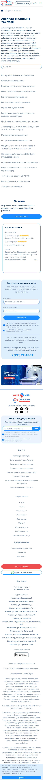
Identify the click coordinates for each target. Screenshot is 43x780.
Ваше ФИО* (7, 298)
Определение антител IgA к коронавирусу (20, 162)
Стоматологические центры (21, 464)
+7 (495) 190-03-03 (21, 355)
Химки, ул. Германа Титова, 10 (21, 615)
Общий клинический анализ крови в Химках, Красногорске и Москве (18, 147)
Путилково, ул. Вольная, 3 (21, 631)
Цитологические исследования (15, 181)
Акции (21, 506)
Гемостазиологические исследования (18, 91)
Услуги (21, 450)
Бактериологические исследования (17, 75)
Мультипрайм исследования (14, 135)
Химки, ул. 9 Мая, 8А (21, 618)
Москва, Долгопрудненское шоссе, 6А (21, 634)
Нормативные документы (21, 548)
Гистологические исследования (15, 102)
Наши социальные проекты (21, 487)
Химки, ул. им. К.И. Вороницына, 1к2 (21, 611)
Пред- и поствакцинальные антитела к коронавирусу (19, 169)
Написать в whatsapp (21, 572)
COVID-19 (21, 523)
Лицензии (21, 552)
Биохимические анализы (12, 80)
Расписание (21, 515)
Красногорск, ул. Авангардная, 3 (21, 641)
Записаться (21, 317)
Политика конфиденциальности (21, 663)
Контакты (21, 581)
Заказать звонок (21, 566)
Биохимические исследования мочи (18, 86)
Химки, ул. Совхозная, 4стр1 (21, 601)
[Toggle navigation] (40, 3)
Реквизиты (21, 556)
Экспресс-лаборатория (11, 186)
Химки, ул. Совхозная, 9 (21, 598)
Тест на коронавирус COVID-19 (15, 176)
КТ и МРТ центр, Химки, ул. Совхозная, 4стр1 (21, 638)
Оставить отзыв (21, 216)
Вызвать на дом (23, 3)
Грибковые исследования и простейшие (19, 121)
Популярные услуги (21, 456)
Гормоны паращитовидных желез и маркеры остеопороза (17, 114)
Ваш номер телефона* (10, 307)
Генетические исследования (14, 97)
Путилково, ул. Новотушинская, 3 (21, 627)
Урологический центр (21, 476)
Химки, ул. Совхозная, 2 (21, 605)
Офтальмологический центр (21, 460)
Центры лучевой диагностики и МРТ (21, 472)
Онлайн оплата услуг (21, 535)
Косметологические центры (21, 468)
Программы (22, 519)
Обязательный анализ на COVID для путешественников (18, 155)
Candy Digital (28, 673)
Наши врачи (21, 511)
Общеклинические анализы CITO (16, 140)
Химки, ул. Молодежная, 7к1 (21, 608)
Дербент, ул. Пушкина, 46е (21, 644)
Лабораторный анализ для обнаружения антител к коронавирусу (20, 128)
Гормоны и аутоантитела (12, 107)
